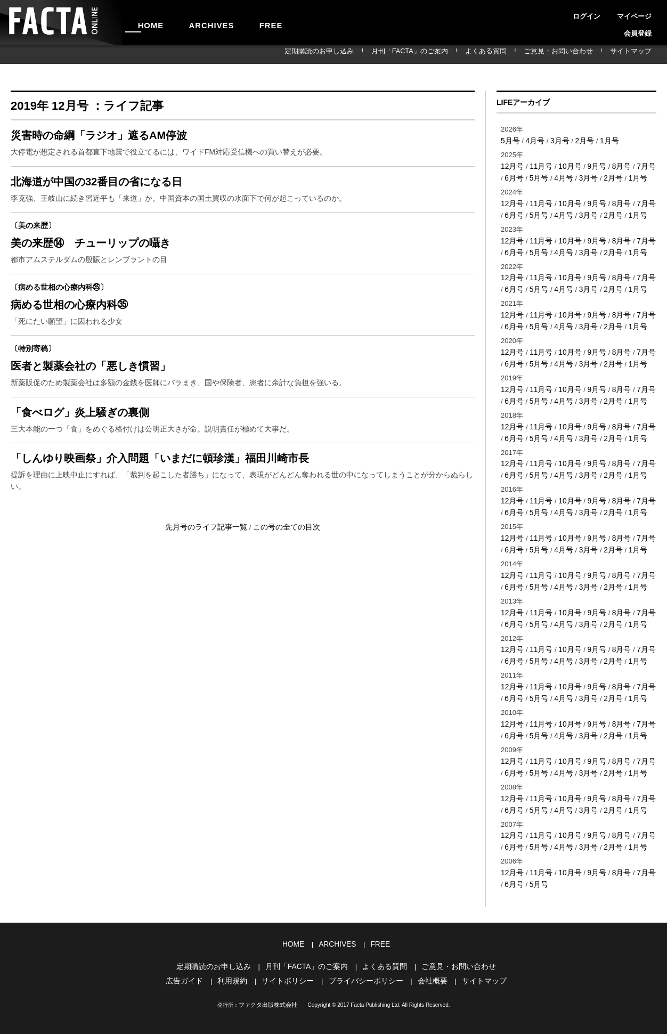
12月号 (511, 165)
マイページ (607, 13)
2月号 (580, 140)
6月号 (509, 177)
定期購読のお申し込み (380, 54)
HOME (145, 22)
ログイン (571, 13)
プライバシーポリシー (364, 953)
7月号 (638, 165)
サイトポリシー (290, 953)
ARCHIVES (195, 22)
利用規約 (238, 953)
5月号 (509, 140)
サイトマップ (637, 54)
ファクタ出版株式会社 (268, 976)
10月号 (566, 165)
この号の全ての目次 (284, 552)
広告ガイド (192, 953)
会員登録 (643, 13)
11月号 (538, 165)
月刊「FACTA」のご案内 (456, 54)
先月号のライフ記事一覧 (209, 552)
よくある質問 (519, 54)
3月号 (556, 140)
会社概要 (427, 953)
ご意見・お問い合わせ (578, 54)
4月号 (533, 140)
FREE (243, 22)
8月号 (615, 165)
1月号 (603, 140)
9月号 (591, 165)
